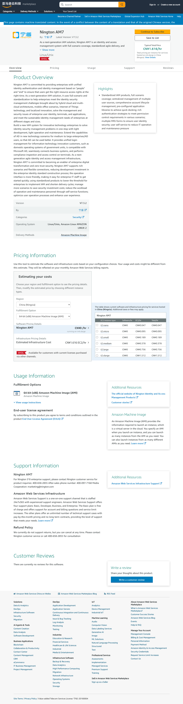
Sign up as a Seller (100, 682)
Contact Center (20, 651)
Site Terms (18, 698)
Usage (92, 67)
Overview (15, 67)
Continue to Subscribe (152, 31)
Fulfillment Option (26, 310)
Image (94, 635)
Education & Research (62, 638)
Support (129, 67)
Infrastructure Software (24, 612)
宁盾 (46, 37)
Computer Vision (99, 625)
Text (94, 649)
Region (20, 299)
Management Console (140, 634)
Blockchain (18, 644)
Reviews (168, 67)
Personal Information (140, 641)
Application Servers (61, 609)
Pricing (54, 67)
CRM (16, 659)
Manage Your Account (141, 630)
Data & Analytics (21, 605)
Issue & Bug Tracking (62, 618)
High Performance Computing (66, 668)
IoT (93, 602)
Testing (56, 629)
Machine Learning (100, 618)
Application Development (64, 605)
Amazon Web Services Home (160, 16)
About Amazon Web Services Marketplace (144, 603)
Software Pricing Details (28, 324)
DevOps (17, 609)
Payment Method (138, 644)
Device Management (101, 609)
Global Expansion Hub (134, 16)
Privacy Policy (30, 698)
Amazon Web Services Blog (143, 618)
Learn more (137, 443)
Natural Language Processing (105, 642)
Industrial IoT (97, 612)
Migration (18, 619)
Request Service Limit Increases (145, 655)
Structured (96, 646)
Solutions (18, 602)
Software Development (24, 635)
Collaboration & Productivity (26, 648)
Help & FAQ (136, 625)
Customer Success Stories (142, 614)
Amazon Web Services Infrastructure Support (135, 483)
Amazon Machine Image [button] (74, 234)
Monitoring (58, 625)
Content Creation (21, 628)
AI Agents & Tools (22, 625)
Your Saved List (69, 11)
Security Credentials (140, 651)
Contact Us (136, 658)
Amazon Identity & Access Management (149, 648)
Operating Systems (61, 679)
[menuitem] (27, 402)
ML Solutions (97, 639)
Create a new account (170, 4)
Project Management (23, 669)
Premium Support (100, 669)
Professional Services (101, 655)
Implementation (99, 662)
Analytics (96, 605)
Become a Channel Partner (69, 16)
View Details (150, 57)
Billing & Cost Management (143, 637)
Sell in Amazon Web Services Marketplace (103, 16)
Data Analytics (59, 665)
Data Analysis (19, 632)
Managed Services (100, 666)
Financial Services (60, 642)
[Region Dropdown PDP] (43, 304)
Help (179, 16)
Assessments (97, 659)
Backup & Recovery (61, 661)
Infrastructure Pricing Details (31, 338)
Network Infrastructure (63, 675)
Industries (57, 635)
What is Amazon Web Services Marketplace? (144, 609)
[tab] (52, 329)
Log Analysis (58, 622)
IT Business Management (25, 666)
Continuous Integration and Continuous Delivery (70, 613)
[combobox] (89, 4)
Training (95, 673)
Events (134, 621)
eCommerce (19, 662)
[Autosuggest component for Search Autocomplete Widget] (121, 4)
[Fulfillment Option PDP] (43, 316)
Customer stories (120, 402)
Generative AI (98, 632)
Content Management (23, 655)
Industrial (57, 649)
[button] (9, 11)
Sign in (152, 4)
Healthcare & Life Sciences (64, 645)
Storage (56, 686)
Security (77, 217)
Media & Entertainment (63, 652)
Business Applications (23, 641)
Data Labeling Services (102, 628)
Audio (94, 621)
